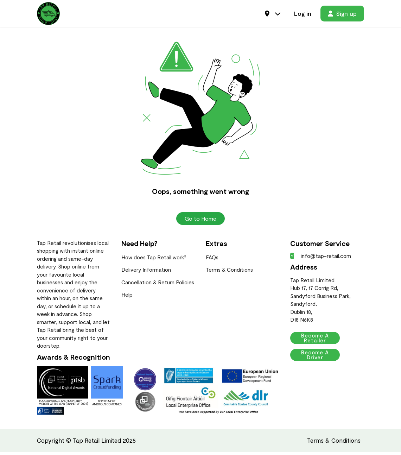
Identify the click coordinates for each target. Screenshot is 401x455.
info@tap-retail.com (320, 258)
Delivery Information (146, 272)
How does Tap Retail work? (153, 260)
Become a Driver (321, 357)
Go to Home (200, 221)
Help (127, 297)
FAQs (212, 260)
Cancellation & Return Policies (157, 285)
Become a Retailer (321, 340)
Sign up (342, 14)
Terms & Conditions (229, 272)
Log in (302, 14)
